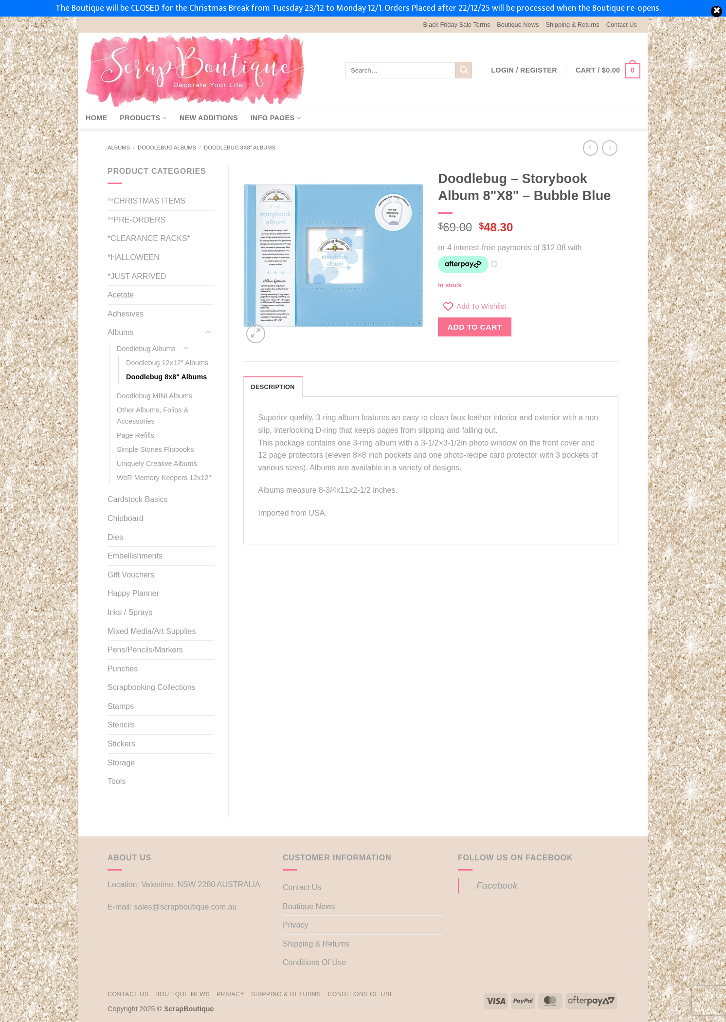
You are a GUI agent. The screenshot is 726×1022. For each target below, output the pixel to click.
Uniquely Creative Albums (157, 463)
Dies (115, 537)
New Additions (209, 118)
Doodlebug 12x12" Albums (167, 363)
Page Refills (135, 435)
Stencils (121, 725)
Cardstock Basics (138, 499)
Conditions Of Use (314, 962)
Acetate (121, 295)
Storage (121, 763)
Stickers (121, 744)
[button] (524, 70)
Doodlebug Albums (167, 147)
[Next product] (590, 147)
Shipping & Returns (572, 24)
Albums (119, 147)
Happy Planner (133, 593)
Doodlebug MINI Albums (154, 396)
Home (96, 118)
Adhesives (126, 314)
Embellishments (135, 556)
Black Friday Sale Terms (456, 24)
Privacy (295, 925)
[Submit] (463, 70)
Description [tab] (273, 386)
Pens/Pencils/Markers (145, 650)
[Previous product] (609, 147)
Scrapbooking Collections (152, 687)
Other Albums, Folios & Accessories (152, 415)
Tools (117, 781)
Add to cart (475, 327)
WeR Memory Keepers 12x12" (164, 478)
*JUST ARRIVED (137, 276)
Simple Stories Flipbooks (155, 449)
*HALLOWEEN (134, 257)
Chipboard (126, 518)
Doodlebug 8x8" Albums (239, 147)
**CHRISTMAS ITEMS (146, 201)
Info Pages (276, 118)
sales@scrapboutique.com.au (185, 907)
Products (143, 118)
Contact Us (621, 24)
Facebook (496, 885)
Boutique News (518, 24)
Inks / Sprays (130, 612)
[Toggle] (208, 332)
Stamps (121, 706)
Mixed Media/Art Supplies (152, 631)
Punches (123, 669)
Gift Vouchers (131, 575)
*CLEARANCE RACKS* (149, 238)
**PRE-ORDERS (136, 220)
